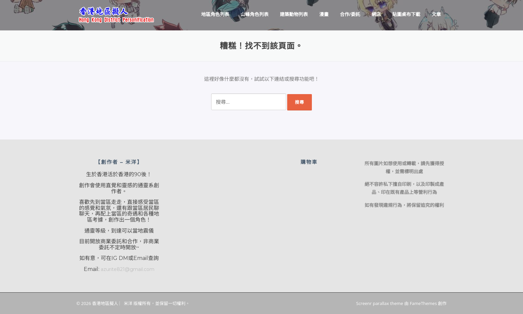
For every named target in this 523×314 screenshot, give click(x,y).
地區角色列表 (215, 14)
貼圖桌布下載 (406, 14)
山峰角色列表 (254, 14)
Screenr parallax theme (379, 303)
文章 (436, 14)
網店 (376, 14)
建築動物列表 (294, 14)
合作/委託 (350, 14)
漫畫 (324, 14)
